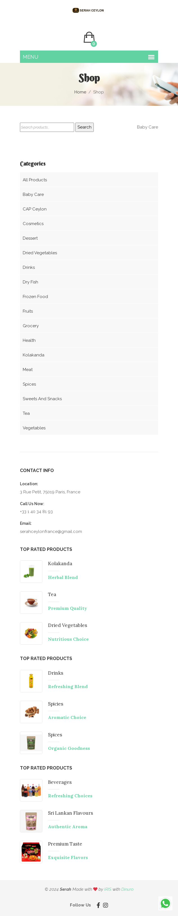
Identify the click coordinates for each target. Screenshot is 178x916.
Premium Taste (65, 844)
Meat (28, 369)
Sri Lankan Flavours (70, 813)
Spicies (56, 704)
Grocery (31, 325)
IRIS (107, 889)
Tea (26, 413)
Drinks (29, 267)
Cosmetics (33, 223)
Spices (29, 384)
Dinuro (127, 889)
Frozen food (35, 296)
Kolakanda (33, 355)
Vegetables (34, 427)
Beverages (60, 782)
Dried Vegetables (67, 625)
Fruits (28, 311)
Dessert (30, 238)
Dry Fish (30, 282)
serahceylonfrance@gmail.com (51, 531)
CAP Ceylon (35, 209)
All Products (35, 179)
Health (29, 340)
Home (80, 92)
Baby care (33, 194)
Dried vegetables (40, 252)
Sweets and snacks (42, 398)
